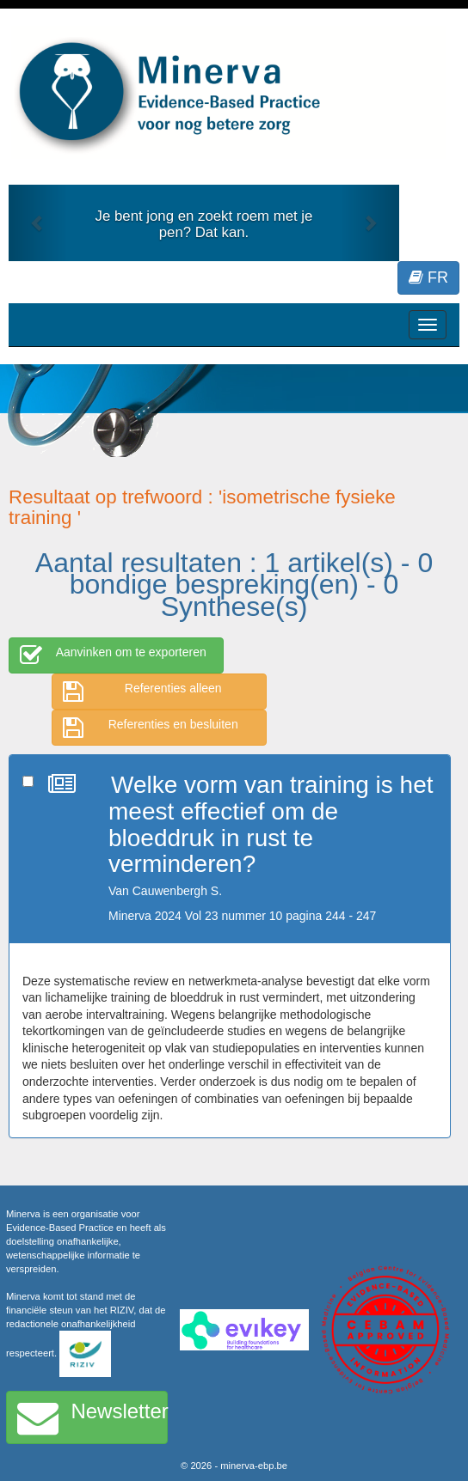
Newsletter (92, 1417)
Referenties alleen (142, 692)
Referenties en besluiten (150, 728)
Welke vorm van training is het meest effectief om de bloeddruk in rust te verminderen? (271, 824)
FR (428, 277)
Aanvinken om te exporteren (113, 655)
